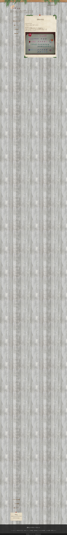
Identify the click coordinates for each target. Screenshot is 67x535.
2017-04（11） (16, 377)
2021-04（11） (16, 227)
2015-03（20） (16, 455)
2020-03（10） (16, 268)
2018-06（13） (16, 333)
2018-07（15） (16, 330)
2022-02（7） (17, 196)
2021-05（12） (16, 224)
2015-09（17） (16, 436)
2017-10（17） (16, 358)
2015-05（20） (16, 449)
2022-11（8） (17, 168)
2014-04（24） (16, 489)
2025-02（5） (17, 84)
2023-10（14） (16, 134)
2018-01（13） (16, 349)
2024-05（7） (17, 112)
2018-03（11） (16, 343)
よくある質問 (16, 503)
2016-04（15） (16, 414)
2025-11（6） (17, 56)
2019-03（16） (16, 305)
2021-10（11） (16, 209)
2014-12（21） (16, 464)
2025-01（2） (17, 87)
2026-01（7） (17, 50)
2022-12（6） (17, 165)
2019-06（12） (16, 296)
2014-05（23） (16, 486)
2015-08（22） (16, 439)
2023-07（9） (17, 143)
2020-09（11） (16, 249)
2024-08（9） (17, 103)
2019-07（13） (16, 293)
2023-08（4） (17, 140)
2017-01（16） (16, 386)
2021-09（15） (16, 212)
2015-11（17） (16, 430)
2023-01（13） (16, 162)
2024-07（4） (17, 106)
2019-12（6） (17, 277)
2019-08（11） (16, 290)
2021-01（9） (17, 237)
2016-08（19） (16, 402)
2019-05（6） (17, 299)
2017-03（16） (16, 380)
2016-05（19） (16, 411)
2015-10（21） (16, 433)
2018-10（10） (16, 321)
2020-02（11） (16, 271)
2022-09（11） (16, 174)
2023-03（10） (16, 156)
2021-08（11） (16, 215)
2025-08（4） (17, 65)
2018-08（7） (17, 327)
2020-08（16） (16, 252)
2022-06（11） (16, 184)
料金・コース (16, 25)
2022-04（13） (16, 190)
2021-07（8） (17, 218)
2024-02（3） (17, 121)
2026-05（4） (17, 37)
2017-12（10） (16, 352)
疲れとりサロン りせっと (33, 527)
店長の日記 (16, 33)
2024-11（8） (17, 93)
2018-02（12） (16, 346)
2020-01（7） (17, 274)
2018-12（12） (16, 315)
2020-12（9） (17, 240)
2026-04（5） (17, 40)
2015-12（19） (16, 427)
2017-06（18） (16, 371)
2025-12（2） (17, 53)
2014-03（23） (16, 492)
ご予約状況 (17, 29)
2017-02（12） (16, 383)
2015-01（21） (16, 461)
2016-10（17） (16, 396)
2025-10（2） (17, 59)
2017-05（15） (16, 374)
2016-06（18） (16, 408)
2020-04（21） (16, 265)
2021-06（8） (17, 221)
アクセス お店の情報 (16, 499)
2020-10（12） (16, 246)
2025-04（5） (17, 78)
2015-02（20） (16, 458)
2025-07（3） (17, 68)
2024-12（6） (17, 90)
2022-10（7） (17, 171)
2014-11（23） (16, 467)
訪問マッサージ (16, 507)
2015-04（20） (16, 452)
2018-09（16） (16, 324)
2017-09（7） (17, 361)
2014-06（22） (16, 483)
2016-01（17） (16, 424)
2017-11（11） (16, 355)
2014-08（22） (16, 477)
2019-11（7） (17, 280)
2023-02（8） (17, 159)
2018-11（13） (16, 318)
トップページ (16, 16)
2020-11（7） (17, 243)
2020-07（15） (16, 255)
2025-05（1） (17, 75)
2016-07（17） (16, 405)
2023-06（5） (17, 146)
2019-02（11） (16, 308)
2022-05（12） (16, 187)
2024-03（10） (16, 118)
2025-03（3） (17, 81)
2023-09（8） (17, 137)
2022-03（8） (17, 193)
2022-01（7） (17, 199)
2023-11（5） (17, 131)
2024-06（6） (17, 109)
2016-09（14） (16, 399)
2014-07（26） (16, 480)
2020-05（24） (16, 262)
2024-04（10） (16, 115)
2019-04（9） (17, 302)
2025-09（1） (17, 62)
